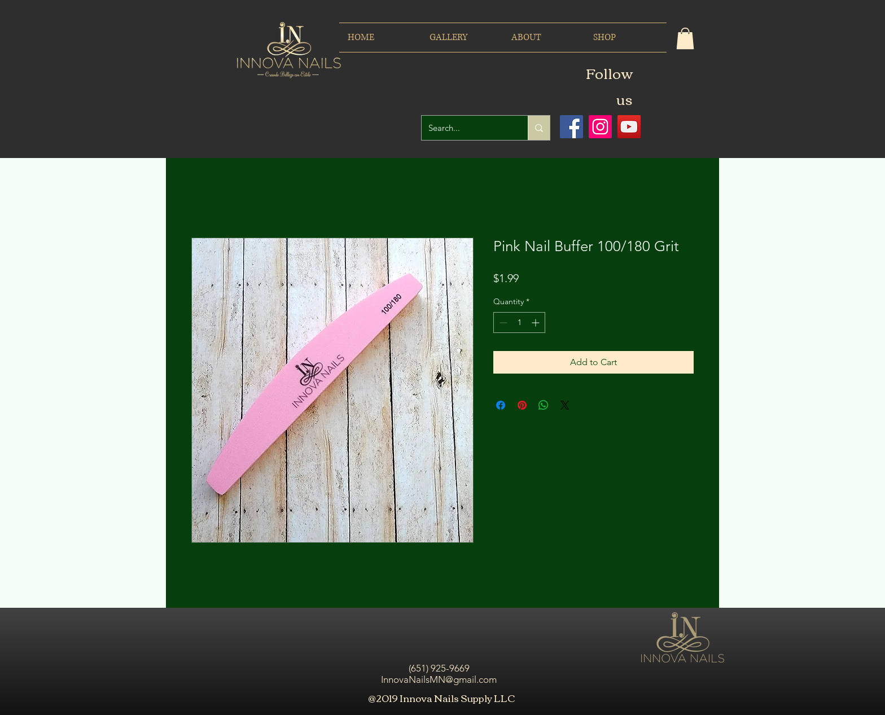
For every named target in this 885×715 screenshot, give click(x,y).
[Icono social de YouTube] (629, 126)
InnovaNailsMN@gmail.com (439, 679)
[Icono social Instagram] (600, 126)
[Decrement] (502, 322)
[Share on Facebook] (500, 405)
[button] (685, 38)
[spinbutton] (519, 322)
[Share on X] (565, 405)
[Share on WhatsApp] (543, 405)
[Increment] (536, 322)
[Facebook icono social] (571, 126)
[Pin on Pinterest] (522, 405)
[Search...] (466, 128)
